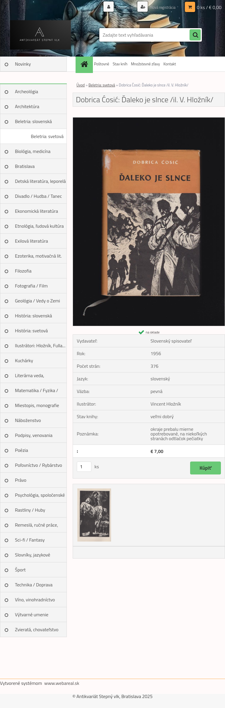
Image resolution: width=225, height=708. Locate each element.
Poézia (21, 450)
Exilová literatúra (31, 240)
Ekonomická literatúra (36, 211)
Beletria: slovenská (33, 121)
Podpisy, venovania (33, 435)
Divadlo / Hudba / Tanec (38, 196)
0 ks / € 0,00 (209, 7)
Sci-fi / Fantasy (30, 539)
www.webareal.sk (61, 683)
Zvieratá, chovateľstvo (36, 629)
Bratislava (25, 166)
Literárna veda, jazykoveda (29, 377)
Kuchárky (24, 360)
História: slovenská (33, 315)
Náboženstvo (28, 420)
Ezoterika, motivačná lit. (38, 255)
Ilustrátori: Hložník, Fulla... (40, 345)
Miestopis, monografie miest (37, 407)
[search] (195, 35)
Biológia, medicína (32, 151)
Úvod (80, 85)
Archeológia (26, 91)
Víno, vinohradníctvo (35, 599)
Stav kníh (120, 64)
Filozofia (23, 270)
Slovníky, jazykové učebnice (32, 556)
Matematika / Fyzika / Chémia (36, 392)
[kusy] (84, 467)
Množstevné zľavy (145, 64)
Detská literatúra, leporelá (40, 181)
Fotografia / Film (31, 285)
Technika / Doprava (33, 584)
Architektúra (27, 106)
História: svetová (31, 330)
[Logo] (40, 35)
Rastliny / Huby (30, 509)
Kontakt (169, 64)
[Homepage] (85, 64)
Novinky (23, 63)
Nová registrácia (161, 7)
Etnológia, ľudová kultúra (39, 225)
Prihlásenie (121, 7)
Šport (20, 569)
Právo (20, 480)
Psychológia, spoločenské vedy (40, 497)
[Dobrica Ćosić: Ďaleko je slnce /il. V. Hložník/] (149, 119)
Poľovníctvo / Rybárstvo (38, 465)
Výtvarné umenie (31, 614)
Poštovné (101, 64)
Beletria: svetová (47, 136)
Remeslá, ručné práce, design (36, 526)
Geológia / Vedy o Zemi (37, 300)
